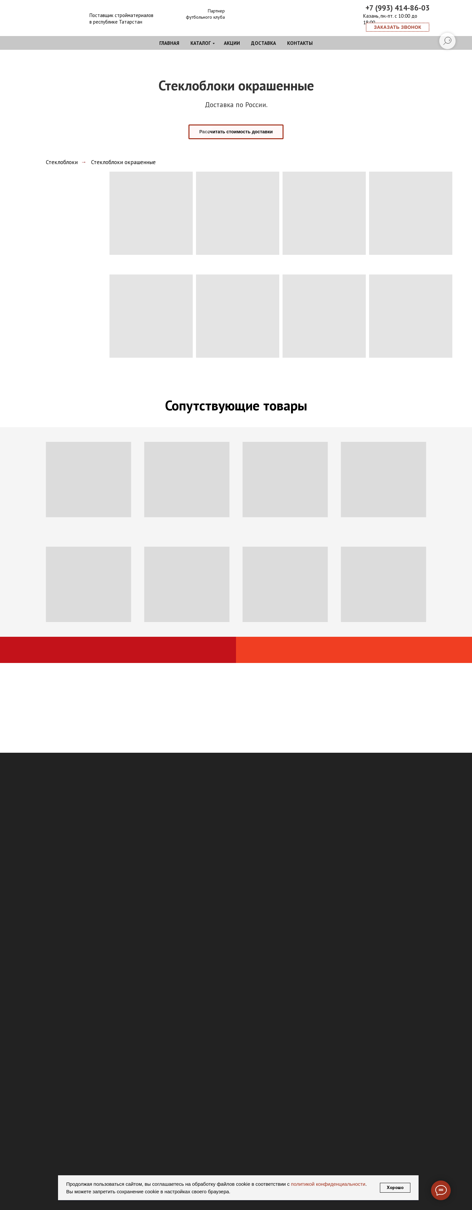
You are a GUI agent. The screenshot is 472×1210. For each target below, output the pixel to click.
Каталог (200, 43)
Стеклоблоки (62, 162)
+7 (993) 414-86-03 (397, 7)
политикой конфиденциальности (327, 1184)
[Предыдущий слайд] (15, 1197)
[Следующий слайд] (457, 1197)
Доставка (263, 43)
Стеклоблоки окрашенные (123, 162)
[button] (397, 27)
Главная (169, 43)
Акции (232, 43)
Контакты (300, 43)
